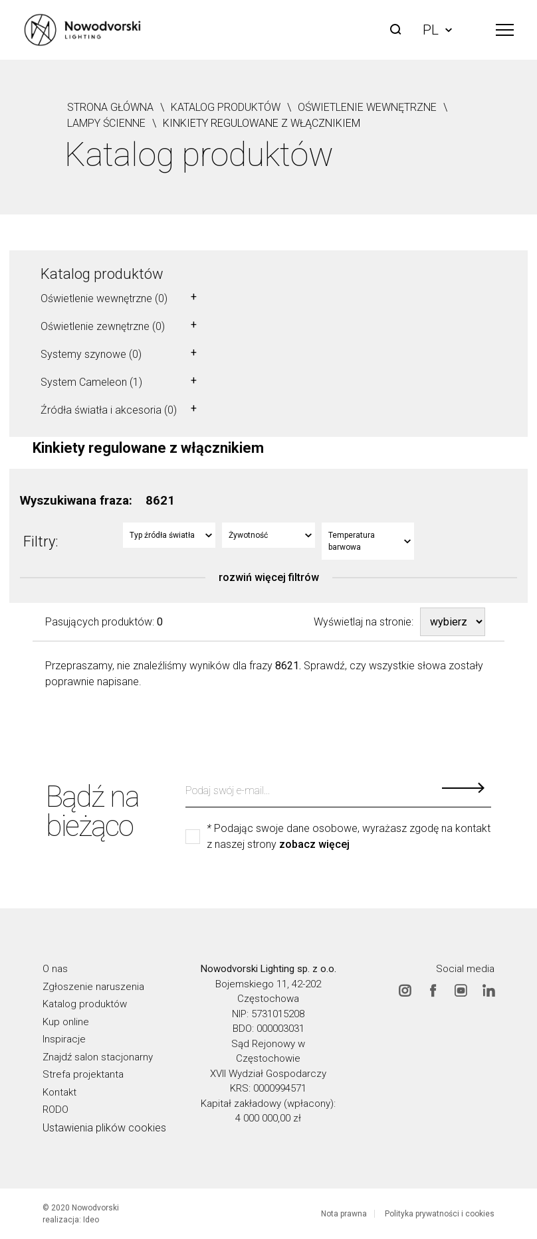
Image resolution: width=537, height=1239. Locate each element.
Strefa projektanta (83, 1074)
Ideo (91, 1219)
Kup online (66, 1021)
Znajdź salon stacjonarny (98, 1056)
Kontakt (59, 1092)
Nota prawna (344, 1213)
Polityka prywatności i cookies (439, 1213)
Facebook (432, 990)
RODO (55, 1109)
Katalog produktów (102, 274)
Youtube (460, 990)
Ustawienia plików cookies (104, 1127)
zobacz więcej (314, 844)
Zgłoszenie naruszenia (93, 986)
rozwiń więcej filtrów (269, 577)
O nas (55, 969)
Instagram (404, 990)
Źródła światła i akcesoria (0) (109, 410)
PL (437, 30)
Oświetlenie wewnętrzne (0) (104, 298)
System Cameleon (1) (91, 382)
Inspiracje (64, 1039)
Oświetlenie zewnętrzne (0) (103, 326)
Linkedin (488, 990)
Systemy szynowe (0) (91, 354)
